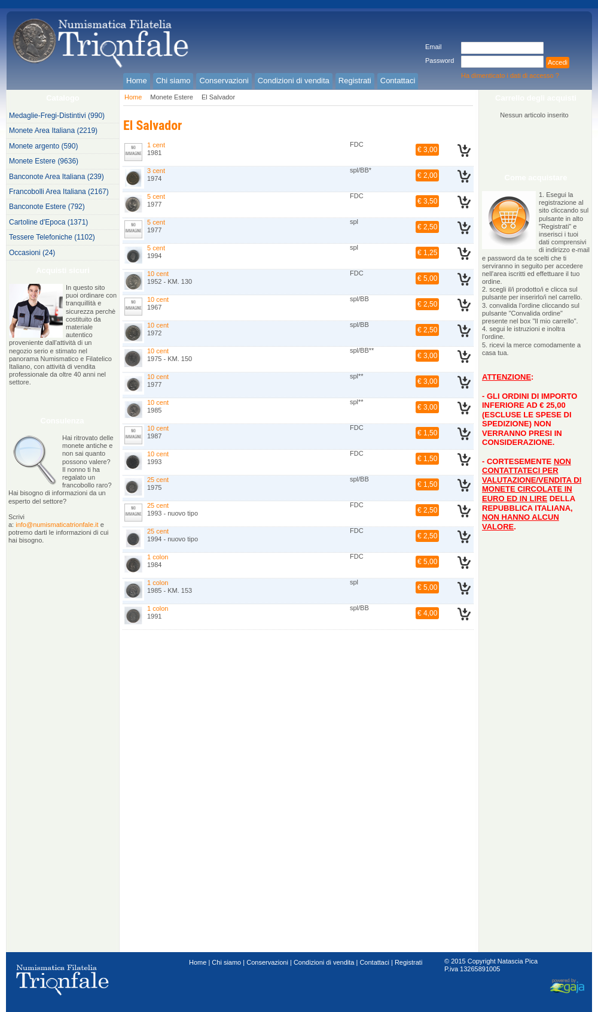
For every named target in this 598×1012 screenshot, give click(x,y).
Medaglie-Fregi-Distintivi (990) (57, 115)
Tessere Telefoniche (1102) (52, 237)
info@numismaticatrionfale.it (57, 524)
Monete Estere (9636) (43, 161)
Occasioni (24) (32, 253)
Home (133, 97)
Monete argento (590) (43, 146)
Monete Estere (171, 97)
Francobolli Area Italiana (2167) (59, 191)
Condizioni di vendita (324, 962)
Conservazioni (267, 962)
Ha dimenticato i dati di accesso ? (510, 75)
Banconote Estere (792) (47, 206)
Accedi (558, 62)
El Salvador (218, 97)
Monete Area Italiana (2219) (53, 130)
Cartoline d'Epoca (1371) (48, 222)
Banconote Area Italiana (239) (56, 176)
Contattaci (374, 962)
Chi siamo (226, 962)
